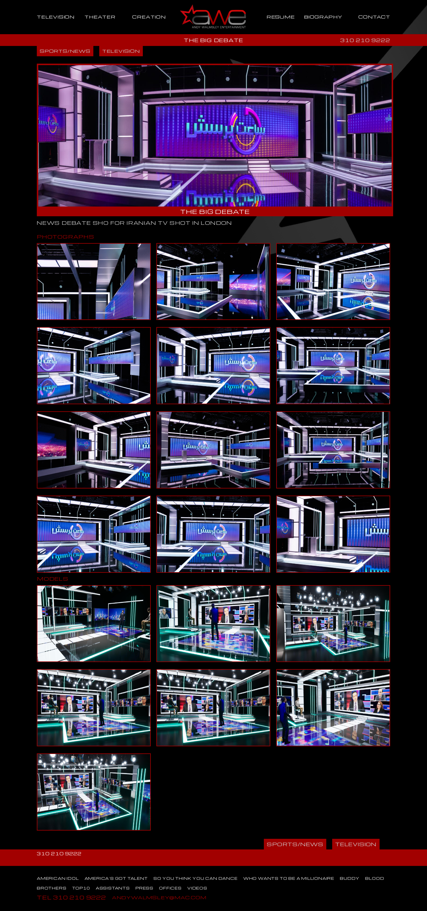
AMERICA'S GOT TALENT (116, 878)
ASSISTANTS (113, 888)
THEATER (100, 17)
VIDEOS (197, 888)
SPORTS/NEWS (65, 51)
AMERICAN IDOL (58, 878)
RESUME (281, 17)
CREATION (148, 17)
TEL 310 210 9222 (71, 897)
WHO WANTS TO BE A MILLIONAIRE (288, 878)
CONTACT (374, 17)
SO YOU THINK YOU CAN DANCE (195, 878)
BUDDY (350, 878)
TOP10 (81, 888)
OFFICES (170, 888)
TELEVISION (56, 17)
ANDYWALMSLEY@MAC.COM (159, 897)
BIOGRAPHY (323, 17)
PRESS (144, 888)
